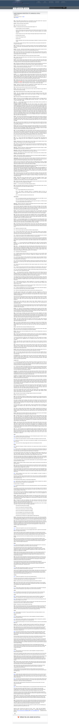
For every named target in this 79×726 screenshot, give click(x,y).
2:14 (14, 481)
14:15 (14, 576)
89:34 (14, 686)
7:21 (14, 567)
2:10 (14, 473)
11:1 (14, 587)
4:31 (14, 438)
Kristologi (17, 17)
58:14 (14, 678)
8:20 (14, 612)
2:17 (14, 485)
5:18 (14, 544)
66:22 (14, 596)
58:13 (14, 674)
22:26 (14, 631)
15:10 (14, 529)
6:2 (14, 448)
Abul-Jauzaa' (20, 3)
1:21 (14, 446)
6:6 (14, 440)
